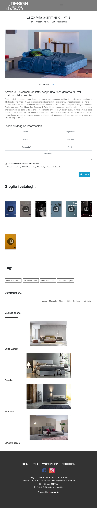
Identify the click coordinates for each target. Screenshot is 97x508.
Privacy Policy (41, 167)
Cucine (35, 464)
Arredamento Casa (43, 22)
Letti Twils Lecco (30, 280)
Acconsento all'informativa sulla (23, 164)
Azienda (25, 464)
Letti (53, 22)
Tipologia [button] (76, 301)
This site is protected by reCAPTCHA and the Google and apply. (34, 167)
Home (32, 22)
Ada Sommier (62, 22)
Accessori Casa (68, 464)
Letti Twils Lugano (66, 280)
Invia (84, 174)
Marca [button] (44, 301)
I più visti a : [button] (87, 301)
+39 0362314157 (50, 484)
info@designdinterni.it (52, 487)
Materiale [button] (53, 301)
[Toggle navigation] (61, 5)
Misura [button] (62, 301)
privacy (36, 164)
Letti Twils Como (47, 280)
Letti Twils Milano (13, 280)
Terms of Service (52, 167)
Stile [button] (68, 301)
